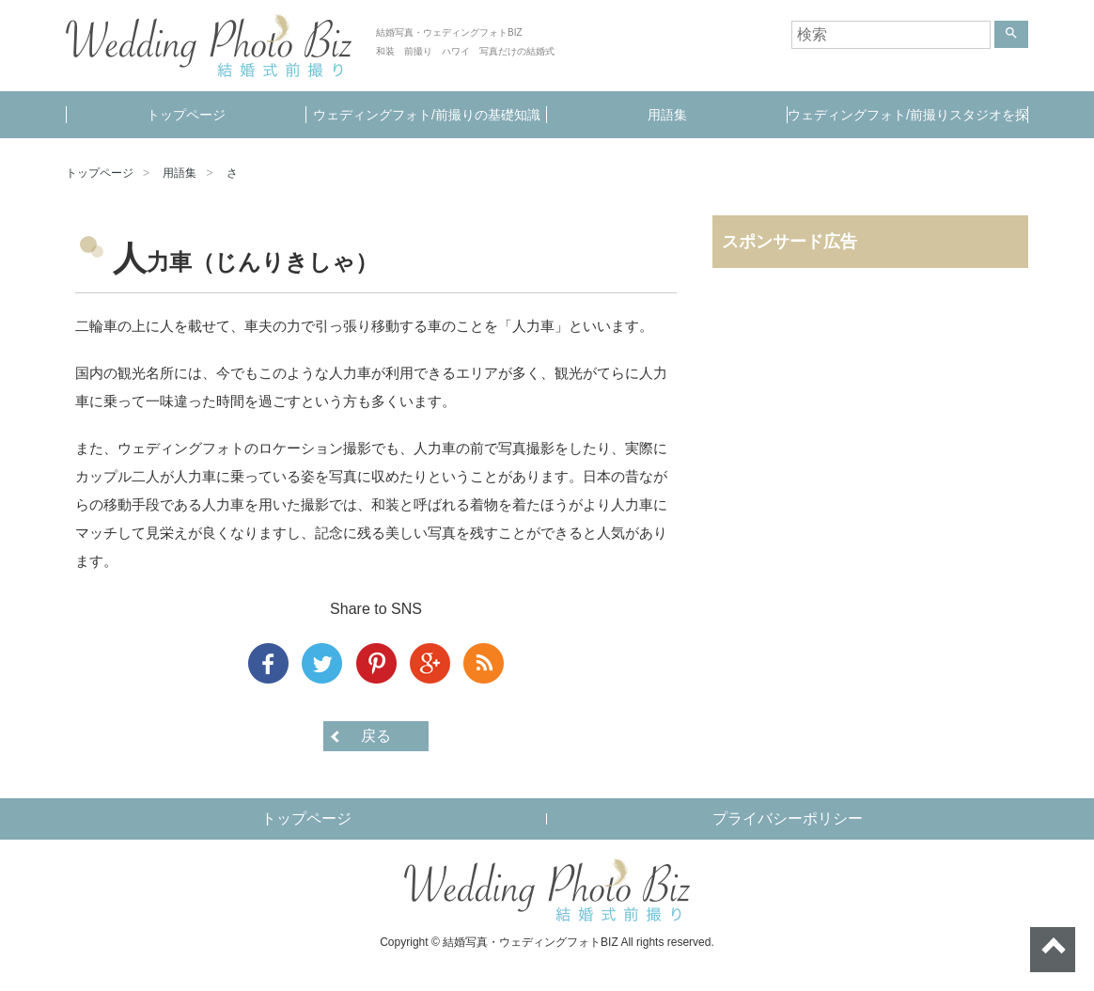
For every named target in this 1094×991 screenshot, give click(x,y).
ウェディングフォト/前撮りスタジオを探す (908, 122)
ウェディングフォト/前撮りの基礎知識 (426, 114)
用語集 (667, 114)
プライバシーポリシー (787, 818)
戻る (376, 736)
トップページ (186, 114)
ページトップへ (1052, 949)
